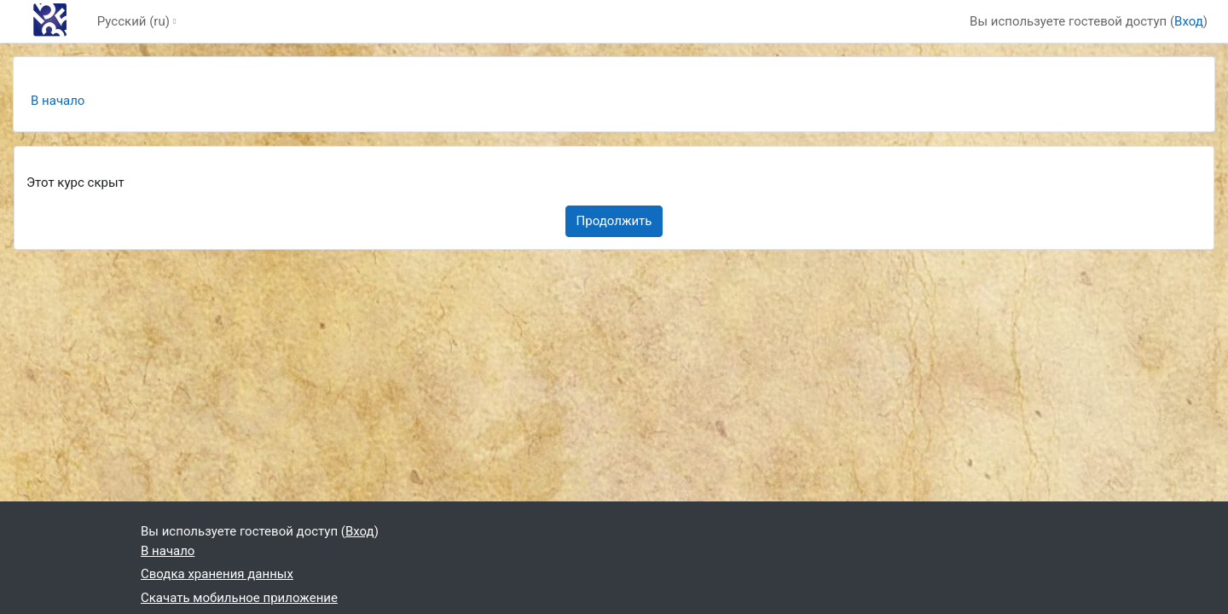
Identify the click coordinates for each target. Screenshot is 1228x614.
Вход (1188, 21)
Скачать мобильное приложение (239, 597)
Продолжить (614, 221)
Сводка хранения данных (217, 574)
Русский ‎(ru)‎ (133, 21)
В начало (57, 100)
